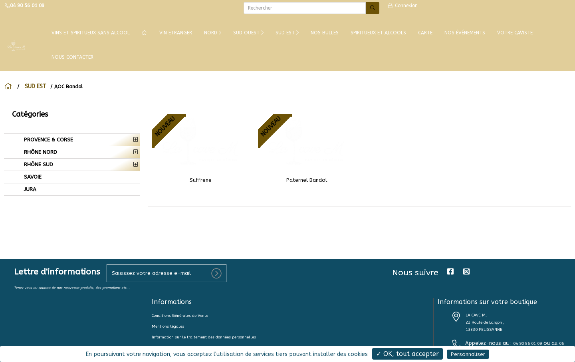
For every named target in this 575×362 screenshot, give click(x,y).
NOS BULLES (325, 33)
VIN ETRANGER (175, 33)
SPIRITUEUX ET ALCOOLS (378, 33)
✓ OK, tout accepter (407, 354)
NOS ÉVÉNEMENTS (464, 33)
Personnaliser (468, 354)
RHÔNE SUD (37, 164)
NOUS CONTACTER (72, 57)
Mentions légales (168, 326)
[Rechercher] (305, 8)
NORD (212, 33)
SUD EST (287, 33)
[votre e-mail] (166, 273)
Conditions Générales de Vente (180, 315)
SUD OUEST (248, 33)
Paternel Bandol (306, 180)
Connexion (402, 5)
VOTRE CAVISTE (515, 33)
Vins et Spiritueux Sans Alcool (91, 33)
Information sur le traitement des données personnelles (204, 337)
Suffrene (201, 180)
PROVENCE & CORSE (47, 140)
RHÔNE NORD (39, 152)
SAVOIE (32, 177)
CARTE (425, 33)
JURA (29, 189)
